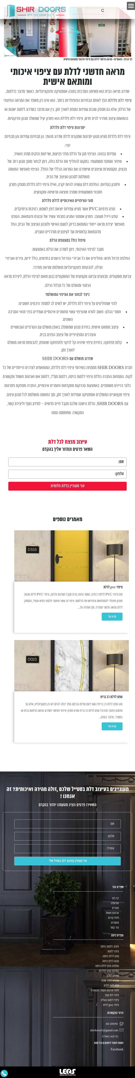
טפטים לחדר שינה (110, 981)
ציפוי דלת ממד (112, 995)
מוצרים (115, 908)
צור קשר (114, 927)
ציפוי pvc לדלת (111, 1005)
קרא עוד (112, 616)
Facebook (117, 1049)
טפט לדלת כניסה (111, 956)
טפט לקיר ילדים (111, 985)
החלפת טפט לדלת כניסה (107, 966)
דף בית (115, 898)
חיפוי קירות (113, 918)
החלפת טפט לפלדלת (109, 971)
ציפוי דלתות (113, 951)
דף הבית (128, 59)
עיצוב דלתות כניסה (110, 946)
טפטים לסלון (113, 976)
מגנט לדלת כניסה (110, 961)
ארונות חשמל (112, 913)
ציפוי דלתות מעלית (110, 1000)
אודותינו (115, 903)
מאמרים (118, 59)
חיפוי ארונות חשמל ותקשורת (105, 990)
